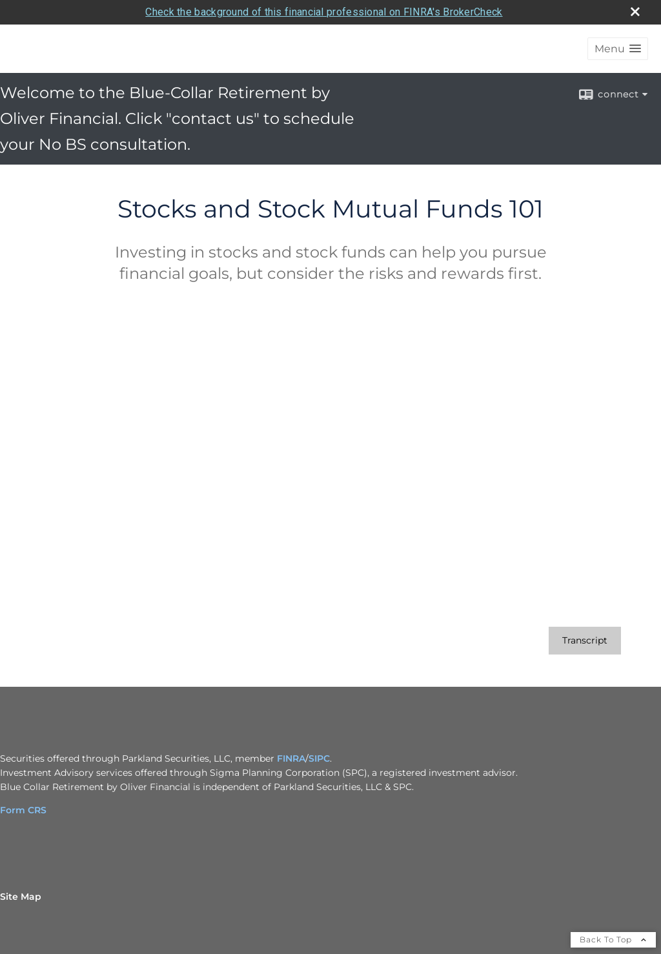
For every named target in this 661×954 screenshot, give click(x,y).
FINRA (291, 758)
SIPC (319, 758)
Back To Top (613, 939)
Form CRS (23, 810)
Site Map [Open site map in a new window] (20, 896)
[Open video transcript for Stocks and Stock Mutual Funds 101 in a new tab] (585, 641)
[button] (617, 48)
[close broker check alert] (635, 11)
